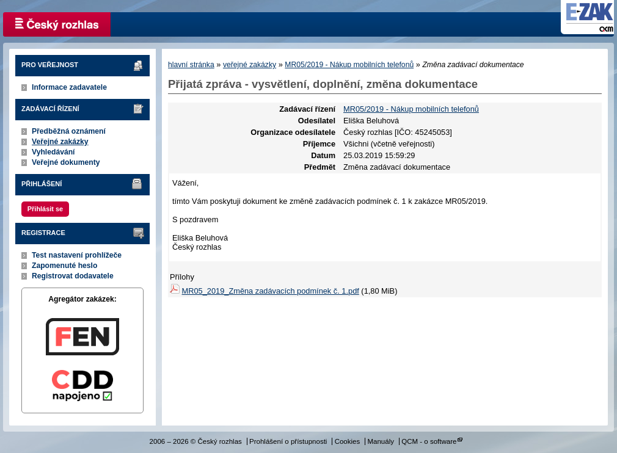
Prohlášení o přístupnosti (288, 441)
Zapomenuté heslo (64, 265)
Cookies (347, 441)
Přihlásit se (45, 208)
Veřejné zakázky (60, 141)
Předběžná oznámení (69, 131)
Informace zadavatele (69, 87)
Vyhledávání (53, 152)
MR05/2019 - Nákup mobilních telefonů (349, 64)
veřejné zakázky (249, 64)
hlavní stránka (191, 64)
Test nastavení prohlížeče (77, 255)
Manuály (380, 441)
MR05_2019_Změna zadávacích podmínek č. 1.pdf (270, 290)
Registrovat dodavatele (73, 276)
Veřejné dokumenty (66, 162)
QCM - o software (428, 441)
